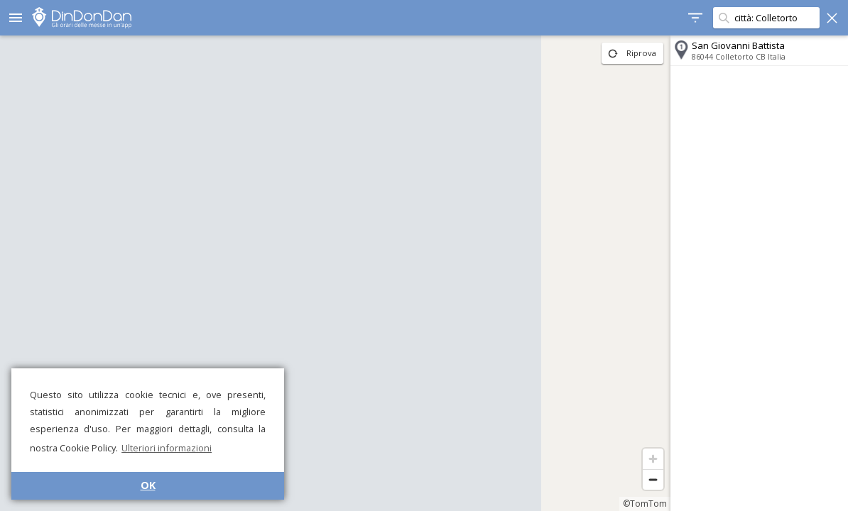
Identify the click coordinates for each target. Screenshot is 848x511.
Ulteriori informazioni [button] (166, 447)
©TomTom (645, 504)
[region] (335, 273)
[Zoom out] (653, 479)
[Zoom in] (653, 459)
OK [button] (148, 485)
